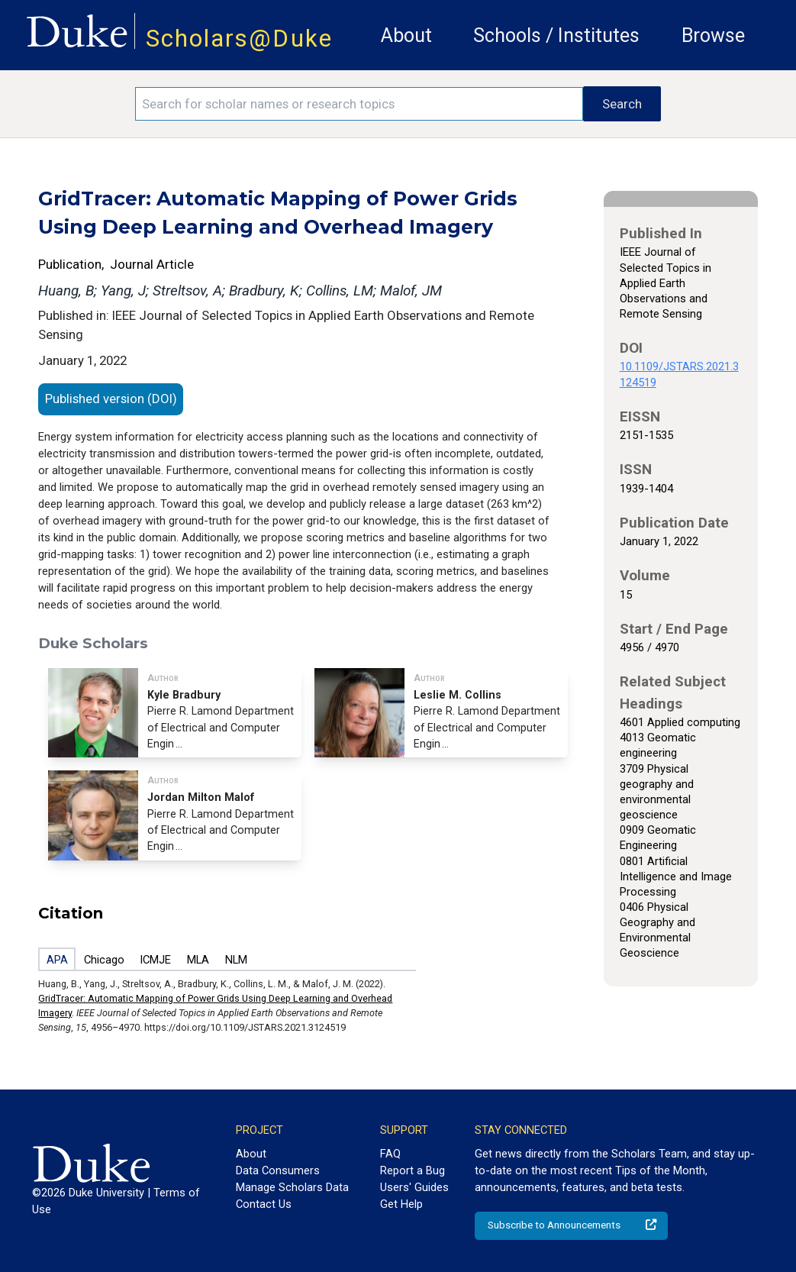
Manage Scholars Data (292, 1187)
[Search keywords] (359, 104)
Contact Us (264, 1204)
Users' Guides (414, 1187)
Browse (713, 35)
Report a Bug (412, 1170)
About (406, 35)
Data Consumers (278, 1170)
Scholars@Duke (239, 38)
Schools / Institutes (556, 35)
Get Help (401, 1204)
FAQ (390, 1154)
